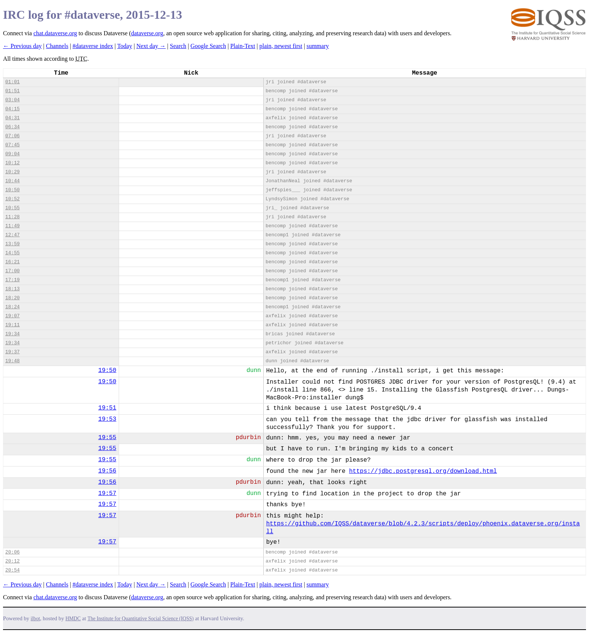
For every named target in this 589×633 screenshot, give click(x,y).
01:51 (12, 91)
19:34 (12, 334)
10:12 (12, 163)
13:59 (12, 244)
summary (318, 46)
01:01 (12, 82)
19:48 (12, 361)
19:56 (107, 471)
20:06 (12, 552)
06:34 (12, 127)
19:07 (12, 316)
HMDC (73, 618)
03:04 (12, 100)
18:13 (12, 289)
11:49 (12, 226)
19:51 (107, 408)
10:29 (12, 172)
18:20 (12, 298)
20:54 (12, 570)
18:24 (12, 307)
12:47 (12, 235)
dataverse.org (147, 33)
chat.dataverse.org (55, 33)
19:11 (12, 325)
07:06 (12, 136)
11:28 (12, 217)
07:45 (12, 145)
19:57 (107, 493)
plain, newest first (281, 46)
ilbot (35, 618)
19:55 (107, 437)
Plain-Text (242, 46)
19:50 (107, 370)
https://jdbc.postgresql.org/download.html (423, 471)
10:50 (12, 190)
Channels (57, 46)
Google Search (208, 46)
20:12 (12, 561)
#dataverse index (92, 46)
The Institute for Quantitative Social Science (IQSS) (141, 618)
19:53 (107, 419)
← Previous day (22, 46)
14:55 (12, 253)
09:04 (12, 154)
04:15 (12, 109)
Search (178, 46)
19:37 (12, 352)
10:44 (12, 181)
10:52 (12, 199)
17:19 (12, 280)
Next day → (151, 46)
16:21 (12, 262)
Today (124, 46)
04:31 (12, 118)
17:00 (12, 271)
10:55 (12, 208)
